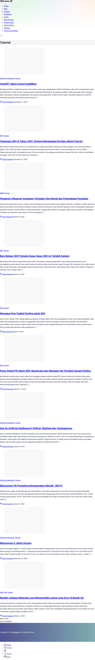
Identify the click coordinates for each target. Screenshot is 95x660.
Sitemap (7, 28)
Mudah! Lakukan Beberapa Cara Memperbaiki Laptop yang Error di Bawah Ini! (42, 597)
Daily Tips (3, 592)
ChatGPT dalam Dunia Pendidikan (18, 83)
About (6, 6)
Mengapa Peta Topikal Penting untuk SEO (22, 313)
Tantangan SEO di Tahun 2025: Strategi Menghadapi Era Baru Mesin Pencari (41, 141)
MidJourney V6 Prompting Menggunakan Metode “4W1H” (31, 485)
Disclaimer (8, 14)
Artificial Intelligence (7, 78)
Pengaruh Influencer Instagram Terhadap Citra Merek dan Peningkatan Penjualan (44, 198)
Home (6, 17)
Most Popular (9, 20)
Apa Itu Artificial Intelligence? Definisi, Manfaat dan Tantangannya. (36, 428)
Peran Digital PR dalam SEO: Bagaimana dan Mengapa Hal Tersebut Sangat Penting (45, 370)
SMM (2, 193)
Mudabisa (16, 632)
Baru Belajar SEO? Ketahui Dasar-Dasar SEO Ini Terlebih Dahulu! (34, 256)
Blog (5, 9)
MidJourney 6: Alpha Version (15, 543)
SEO (1, 136)
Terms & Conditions (11, 31)
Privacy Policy (9, 23)
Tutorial (17, 78)
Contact (7, 12)
